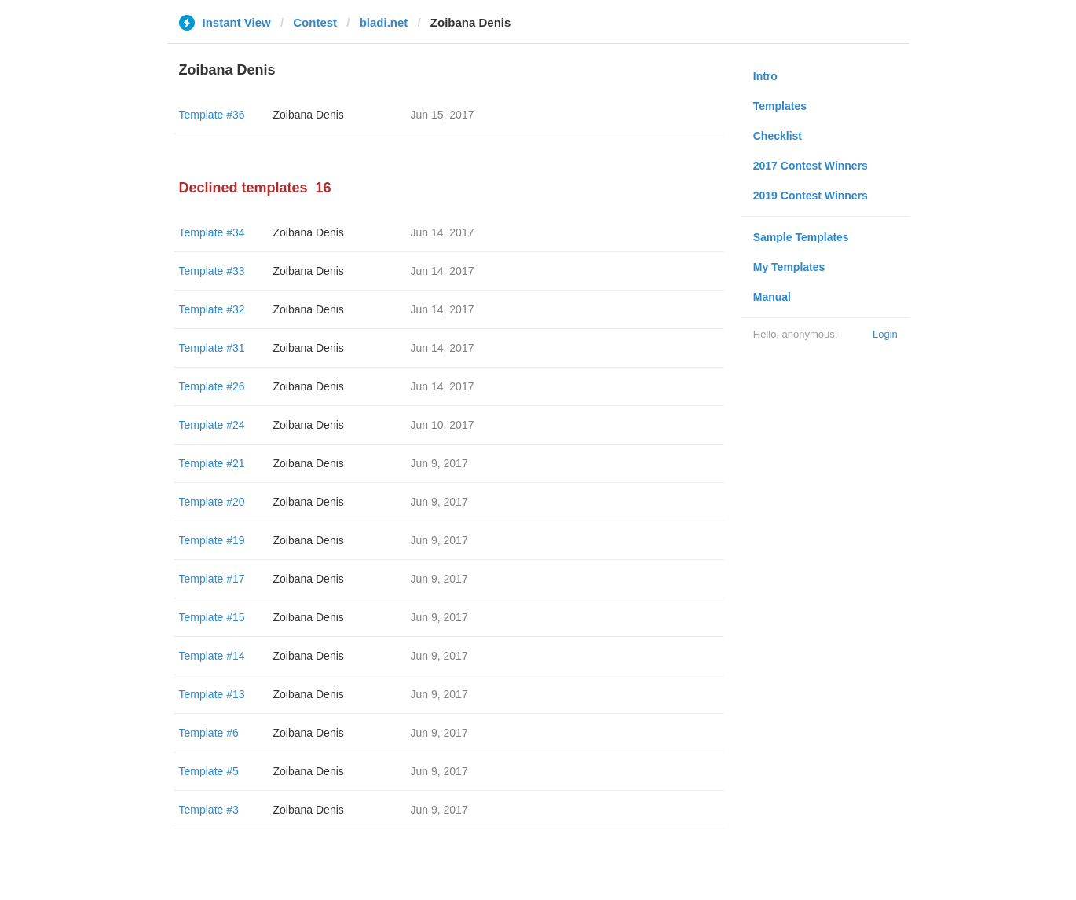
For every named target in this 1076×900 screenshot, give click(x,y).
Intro (765, 76)
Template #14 (212, 655)
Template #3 (209, 809)
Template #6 (209, 732)
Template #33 (212, 271)
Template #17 (212, 579)
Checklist (777, 136)
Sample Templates (801, 237)
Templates (780, 106)
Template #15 (212, 617)
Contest (315, 22)
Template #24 (212, 425)
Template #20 (212, 502)
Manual (772, 297)
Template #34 (212, 232)
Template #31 (212, 348)
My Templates (789, 267)
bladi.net (384, 22)
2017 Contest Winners (810, 165)
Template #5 (209, 771)
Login (885, 334)
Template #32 (212, 309)
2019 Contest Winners (810, 195)
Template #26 (212, 386)
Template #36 (212, 114)
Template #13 (212, 694)
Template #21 (212, 463)
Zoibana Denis (308, 114)
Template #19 (212, 540)
